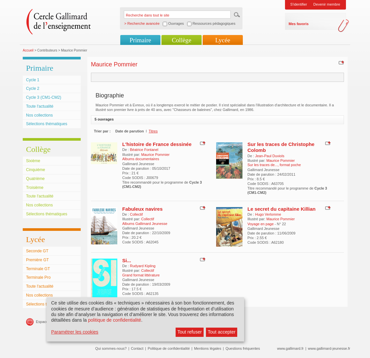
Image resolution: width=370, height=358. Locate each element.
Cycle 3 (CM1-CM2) (43, 97)
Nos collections (39, 115)
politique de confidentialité (114, 320)
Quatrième (35, 178)
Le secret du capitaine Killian (281, 209)
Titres (153, 131)
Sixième (33, 161)
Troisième (34, 187)
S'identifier (298, 4)
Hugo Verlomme (268, 214)
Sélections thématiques (46, 124)
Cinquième (35, 169)
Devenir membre (326, 4)
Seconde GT (37, 251)
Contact (137, 348)
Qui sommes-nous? (111, 348)
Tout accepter (222, 332)
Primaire (140, 40)
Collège (181, 40)
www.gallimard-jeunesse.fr (329, 348)
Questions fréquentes (242, 348)
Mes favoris (299, 24)
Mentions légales (207, 348)
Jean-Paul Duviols (269, 156)
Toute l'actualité (39, 106)
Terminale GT (38, 269)
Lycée (222, 40)
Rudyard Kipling (143, 266)
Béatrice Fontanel (144, 150)
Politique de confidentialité (169, 348)
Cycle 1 (32, 80)
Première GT (37, 260)
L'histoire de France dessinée (156, 144)
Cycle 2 (32, 88)
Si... (126, 260)
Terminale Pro (38, 277)
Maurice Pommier (155, 155)
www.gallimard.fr (290, 348)
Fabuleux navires (142, 209)
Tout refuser (189, 332)
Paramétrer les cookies (74, 332)
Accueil (28, 50)
